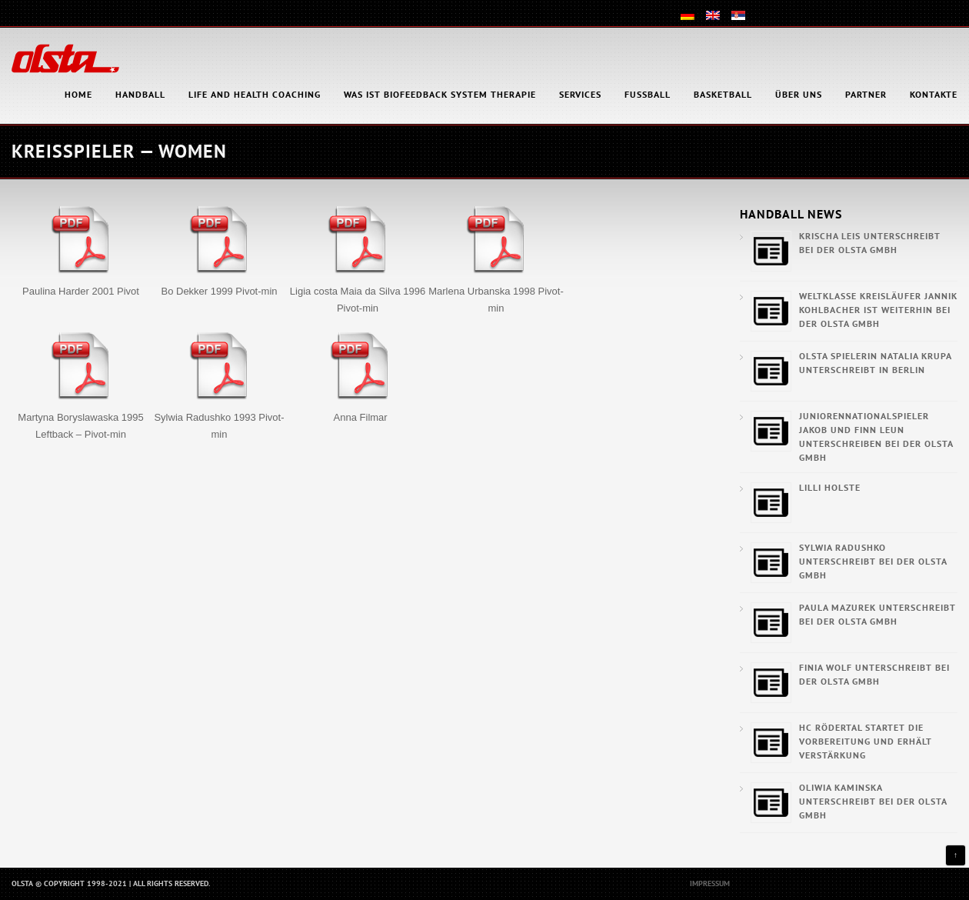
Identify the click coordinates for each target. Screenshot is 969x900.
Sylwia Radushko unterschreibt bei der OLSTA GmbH (873, 561)
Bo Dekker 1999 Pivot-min (219, 291)
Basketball (723, 94)
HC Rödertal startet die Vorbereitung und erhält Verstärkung (865, 741)
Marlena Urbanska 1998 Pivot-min (496, 299)
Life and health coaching (254, 94)
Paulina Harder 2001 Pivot (80, 291)
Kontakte (933, 94)
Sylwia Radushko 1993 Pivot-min (219, 426)
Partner (866, 94)
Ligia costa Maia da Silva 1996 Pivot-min (357, 299)
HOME (78, 94)
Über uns (798, 94)
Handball (140, 94)
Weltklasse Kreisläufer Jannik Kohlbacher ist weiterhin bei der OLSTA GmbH (878, 309)
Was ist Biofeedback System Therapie (440, 94)
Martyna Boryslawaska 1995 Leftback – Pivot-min (80, 426)
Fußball (647, 94)
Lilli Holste (830, 487)
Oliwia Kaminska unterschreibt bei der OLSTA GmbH (873, 801)
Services (580, 94)
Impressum (710, 883)
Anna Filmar (361, 417)
